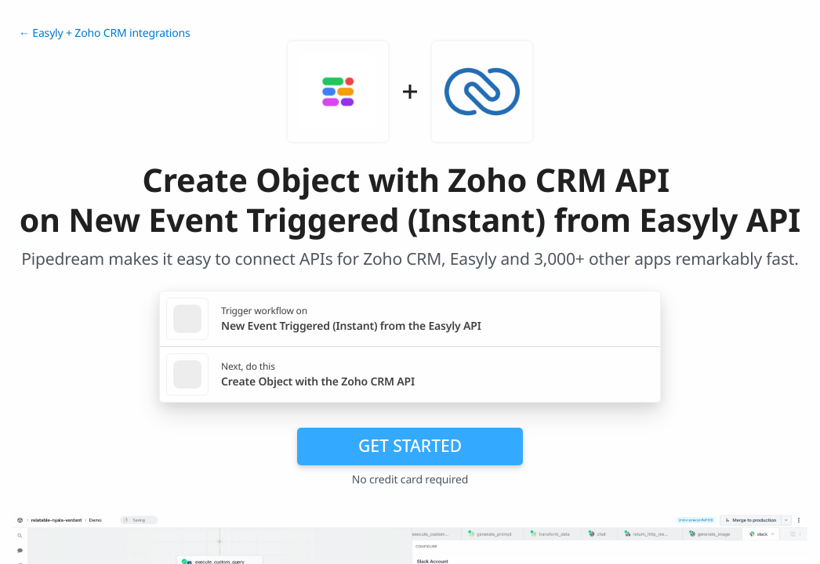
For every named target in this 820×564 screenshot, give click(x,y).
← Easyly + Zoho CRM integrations (104, 33)
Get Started (410, 446)
